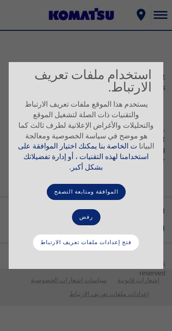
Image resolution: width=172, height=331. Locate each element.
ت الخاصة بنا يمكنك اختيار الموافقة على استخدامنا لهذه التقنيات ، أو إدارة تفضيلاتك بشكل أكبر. (83, 157)
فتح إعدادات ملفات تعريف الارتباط (86, 242)
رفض (86, 217)
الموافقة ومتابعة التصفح (86, 191)
